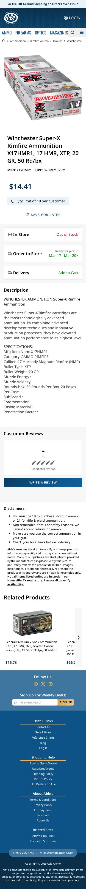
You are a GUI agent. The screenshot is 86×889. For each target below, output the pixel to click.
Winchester (74, 41)
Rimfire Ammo (39, 41)
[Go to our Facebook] (36, 684)
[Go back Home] (4, 41)
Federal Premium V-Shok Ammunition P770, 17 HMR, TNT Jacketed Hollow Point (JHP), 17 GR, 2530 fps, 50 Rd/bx (31, 646)
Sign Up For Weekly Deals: (43, 695)
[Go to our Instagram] (50, 684)
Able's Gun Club (43, 836)
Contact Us (43, 727)
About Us (43, 820)
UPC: (39, 170)
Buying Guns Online (43, 763)
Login (43, 748)
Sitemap (43, 815)
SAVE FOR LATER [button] (43, 214)
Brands (57, 41)
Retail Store (43, 732)
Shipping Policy (43, 774)
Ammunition (18, 41)
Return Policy (43, 779)
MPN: (12, 170)
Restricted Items (43, 768)
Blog (43, 743)
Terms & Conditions (43, 799)
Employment (43, 810)
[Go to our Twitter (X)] (43, 684)
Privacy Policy (43, 805)
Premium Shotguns (43, 841)
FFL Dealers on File (43, 784)
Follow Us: (43, 676)
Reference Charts (43, 737)
